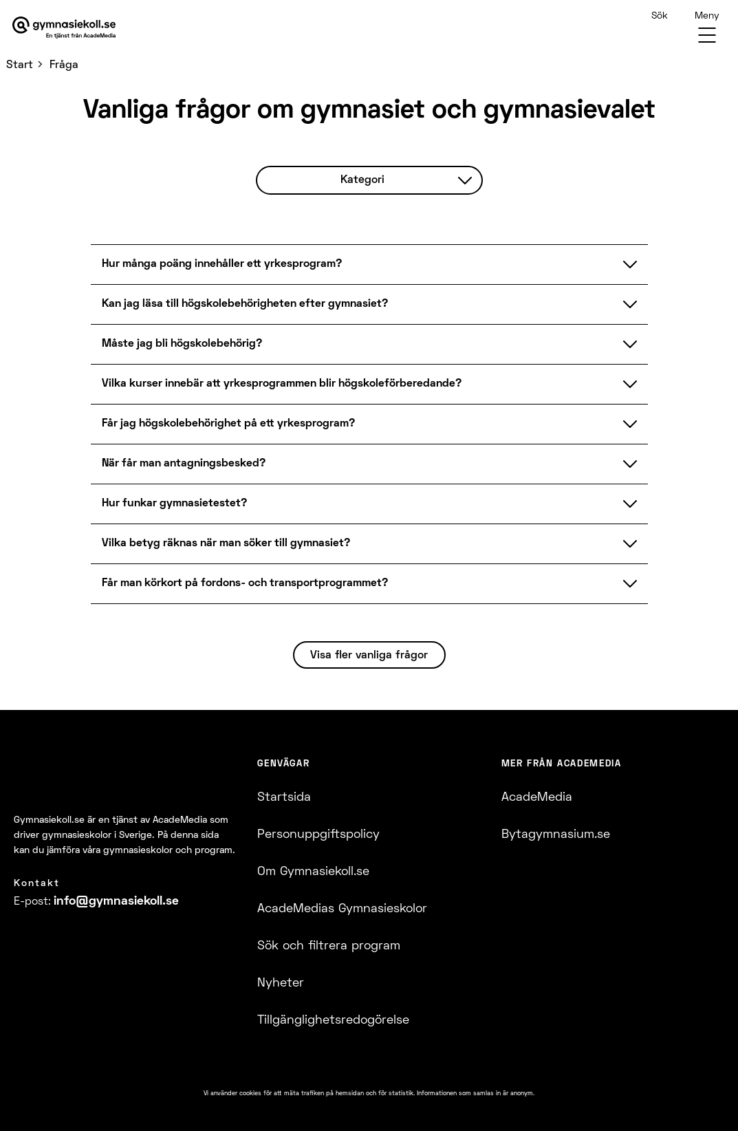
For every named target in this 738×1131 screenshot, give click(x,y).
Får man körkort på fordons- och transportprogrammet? (369, 583)
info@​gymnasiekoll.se (116, 901)
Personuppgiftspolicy (318, 835)
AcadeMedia (536, 798)
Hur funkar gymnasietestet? (369, 503)
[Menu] (707, 27)
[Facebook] (17, 938)
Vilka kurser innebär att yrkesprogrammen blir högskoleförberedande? (369, 384)
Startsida (284, 798)
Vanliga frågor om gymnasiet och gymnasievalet (369, 111)
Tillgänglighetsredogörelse (333, 1020)
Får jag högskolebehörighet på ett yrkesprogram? (369, 424)
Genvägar (283, 764)
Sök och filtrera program (328, 946)
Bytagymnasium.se (555, 835)
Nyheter (280, 983)
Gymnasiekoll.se (49, 820)
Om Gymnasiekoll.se (313, 872)
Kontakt (37, 883)
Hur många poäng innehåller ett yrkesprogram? (369, 264)
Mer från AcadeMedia (561, 764)
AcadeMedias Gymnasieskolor (342, 909)
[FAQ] (369, 381)
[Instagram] (42, 938)
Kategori (406, 180)
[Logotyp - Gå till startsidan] (88, 780)
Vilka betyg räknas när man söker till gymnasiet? (369, 543)
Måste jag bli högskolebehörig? (369, 344)
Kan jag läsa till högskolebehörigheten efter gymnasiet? (369, 304)
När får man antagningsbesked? (369, 463)
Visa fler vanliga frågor (369, 655)
